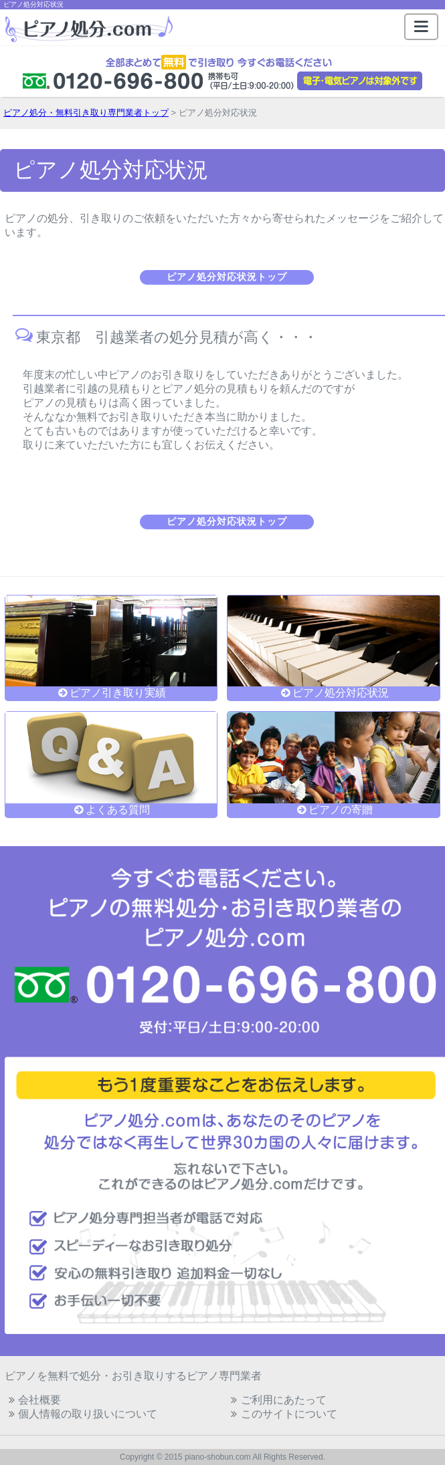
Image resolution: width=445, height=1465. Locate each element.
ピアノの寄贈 (334, 804)
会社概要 (33, 1400)
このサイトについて (282, 1414)
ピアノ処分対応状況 (334, 687)
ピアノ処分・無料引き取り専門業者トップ (86, 113)
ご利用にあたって (277, 1400)
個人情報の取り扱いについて (81, 1414)
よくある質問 (111, 804)
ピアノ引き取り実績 (111, 687)
